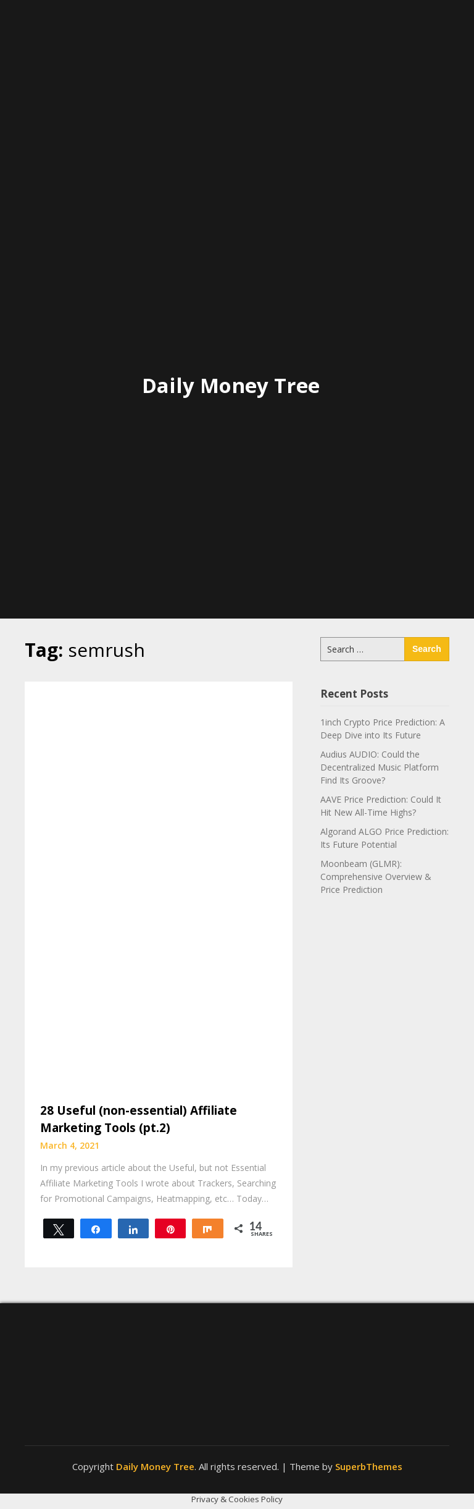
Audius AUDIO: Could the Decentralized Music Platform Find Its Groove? (379, 767)
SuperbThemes (368, 1466)
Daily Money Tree (231, 385)
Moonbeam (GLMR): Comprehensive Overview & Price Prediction (375, 876)
